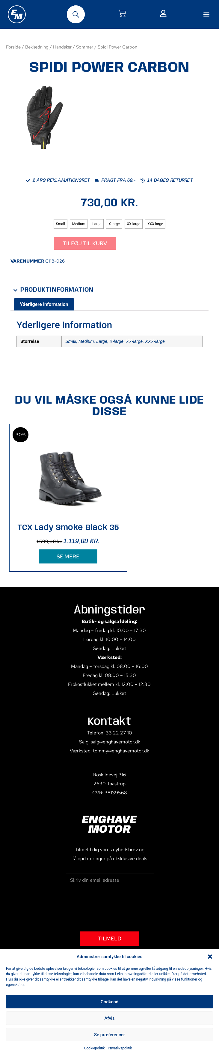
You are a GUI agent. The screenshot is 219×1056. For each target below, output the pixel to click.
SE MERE (68, 556)
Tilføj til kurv (85, 243)
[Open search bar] (76, 14)
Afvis (109, 1018)
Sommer (84, 47)
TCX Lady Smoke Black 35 (68, 528)
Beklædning (37, 47)
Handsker (62, 47)
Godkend (110, 1002)
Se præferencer (109, 1034)
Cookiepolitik (94, 1048)
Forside (13, 47)
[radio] (60, 223)
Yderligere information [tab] (44, 304)
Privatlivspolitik (120, 1048)
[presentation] (110, 909)
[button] (210, 957)
